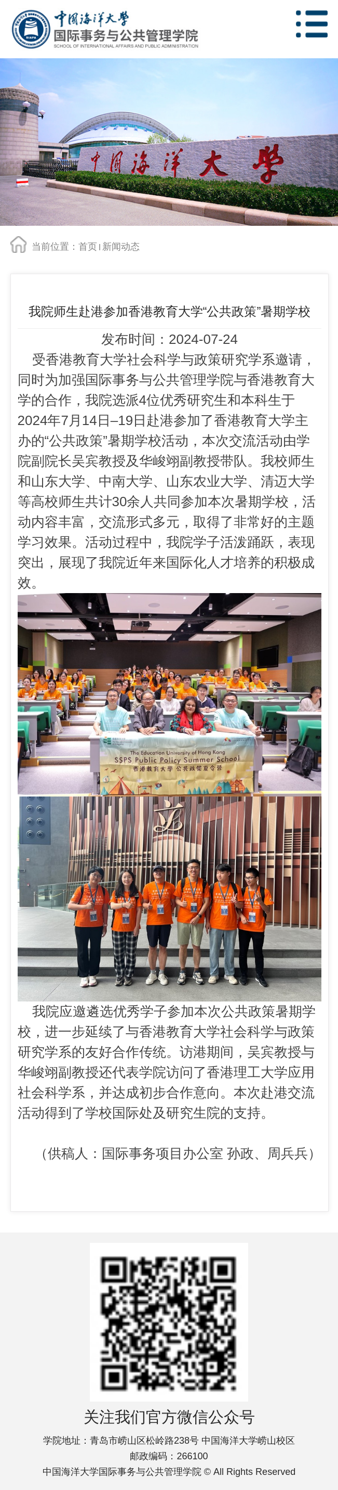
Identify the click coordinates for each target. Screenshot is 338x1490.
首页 (87, 246)
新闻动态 (121, 246)
